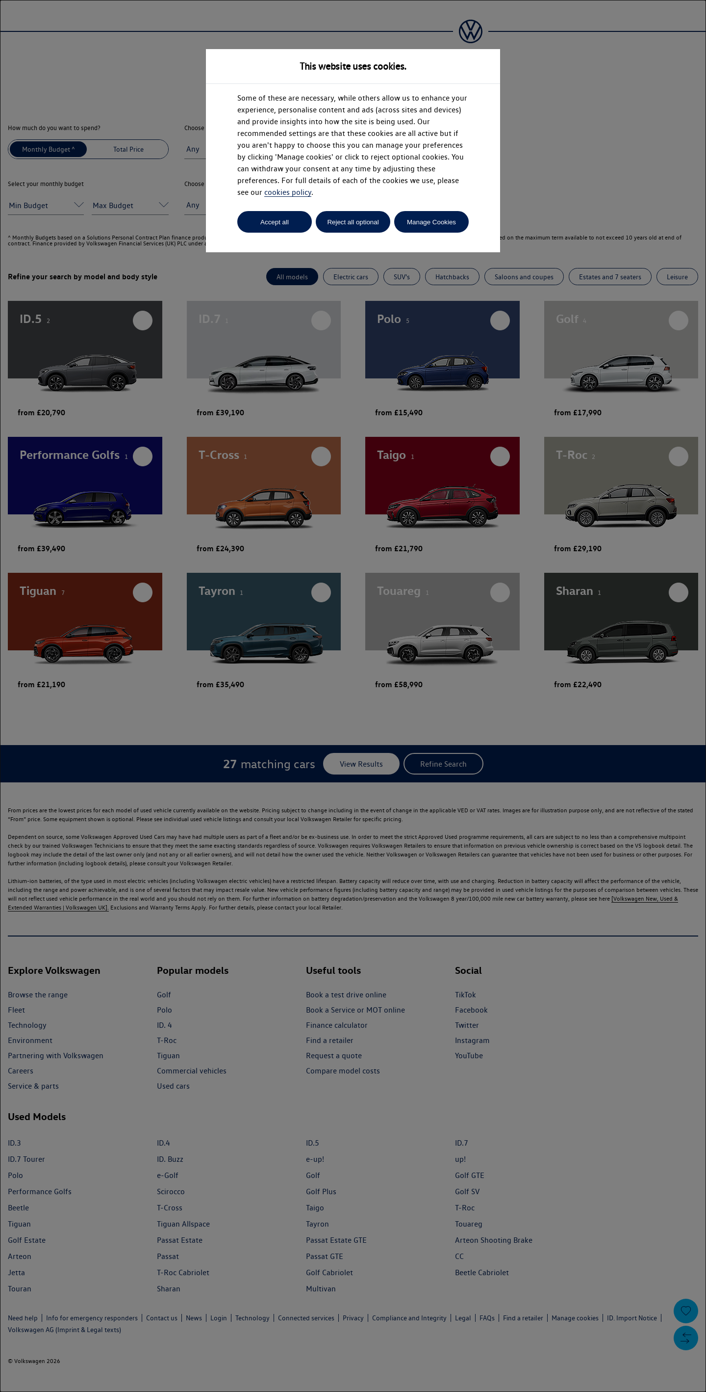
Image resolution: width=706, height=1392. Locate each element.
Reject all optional (352, 222)
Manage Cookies (431, 222)
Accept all (274, 222)
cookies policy (287, 192)
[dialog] (353, 696)
